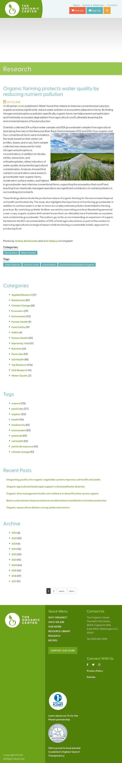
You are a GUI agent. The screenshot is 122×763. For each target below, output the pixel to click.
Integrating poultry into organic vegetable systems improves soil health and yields (53, 479)
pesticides (17, 408)
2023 (14, 548)
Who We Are (56, 621)
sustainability (49, 264)
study (21, 105)
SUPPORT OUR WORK (63, 650)
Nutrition (16, 348)
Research (54, 635)
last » (72, 590)
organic (15, 413)
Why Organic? (57, 617)
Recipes (53, 640)
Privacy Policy (95, 670)
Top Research (19, 364)
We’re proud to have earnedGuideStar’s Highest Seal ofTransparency (64, 751)
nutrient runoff (31, 264)
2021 (13, 559)
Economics (17, 310)
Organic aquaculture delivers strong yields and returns (38, 507)
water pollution (12, 264)
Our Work (54, 626)
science (15, 403)
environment (18, 430)
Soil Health (17, 359)
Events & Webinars (93, 4)
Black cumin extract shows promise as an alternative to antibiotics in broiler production (56, 500)
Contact (112, 4)
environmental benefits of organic (77, 264)
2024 (14, 543)
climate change (20, 451)
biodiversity (18, 424)
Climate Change (20, 305)
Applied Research (21, 294)
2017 (13, 581)
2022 (14, 554)
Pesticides (17, 353)
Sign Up (95, 10)
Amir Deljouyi (50, 240)
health (15, 419)
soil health (17, 440)
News (76, 4)
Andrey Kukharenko (26, 240)
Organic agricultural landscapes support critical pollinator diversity (45, 486)
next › (62, 590)
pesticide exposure (22, 446)
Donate (77, 10)
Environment (11, 252)
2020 (14, 565)
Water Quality (28, 252)
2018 (14, 575)
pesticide (16, 435)
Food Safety (18, 326)
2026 (14, 532)
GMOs (15, 332)
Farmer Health (19, 321)
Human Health (19, 337)
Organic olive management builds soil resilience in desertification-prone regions (52, 493)
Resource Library (59, 631)
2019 (14, 570)
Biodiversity (18, 300)
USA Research (19, 370)
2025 (14, 538)
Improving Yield (20, 343)
